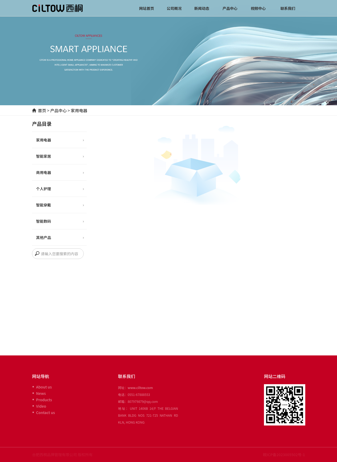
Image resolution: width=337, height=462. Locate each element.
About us (44, 387)
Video (41, 406)
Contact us (45, 412)
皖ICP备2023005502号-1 (284, 454)
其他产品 (60, 238)
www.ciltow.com (140, 387)
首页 (42, 110)
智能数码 (60, 221)
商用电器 (60, 173)
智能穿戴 (60, 205)
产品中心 (58, 110)
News (41, 393)
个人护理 (60, 189)
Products (44, 399)
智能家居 (60, 156)
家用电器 (79, 110)
